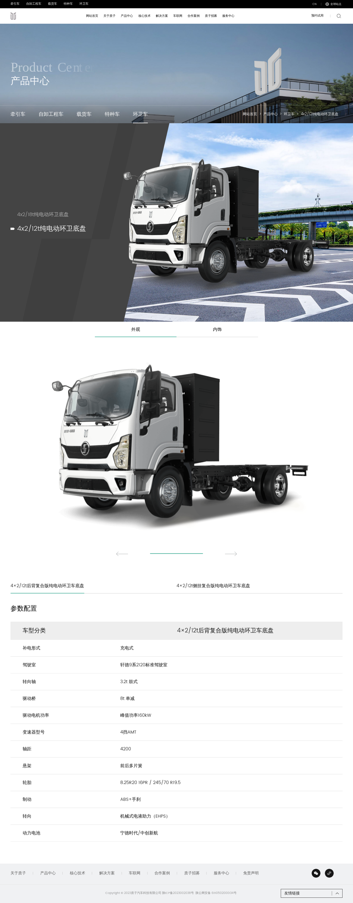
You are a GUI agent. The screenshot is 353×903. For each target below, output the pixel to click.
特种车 (68, 3)
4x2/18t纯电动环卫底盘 (43, 224)
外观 (135, 341)
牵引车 (15, 3)
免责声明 (251, 873)
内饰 (217, 341)
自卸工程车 (33, 3)
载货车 (52, 3)
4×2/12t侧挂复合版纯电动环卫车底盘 (213, 597)
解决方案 (107, 873)
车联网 (134, 873)
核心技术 (77, 873)
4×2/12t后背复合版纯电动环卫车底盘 (47, 597)
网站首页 (250, 114)
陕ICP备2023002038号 (178, 893)
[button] (122, 566)
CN (314, 4)
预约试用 (317, 15)
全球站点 (333, 4)
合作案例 (162, 873)
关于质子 (18, 873)
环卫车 (84, 3)
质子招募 (192, 873)
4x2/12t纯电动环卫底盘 (319, 114)
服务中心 (221, 873)
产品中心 (270, 114)
